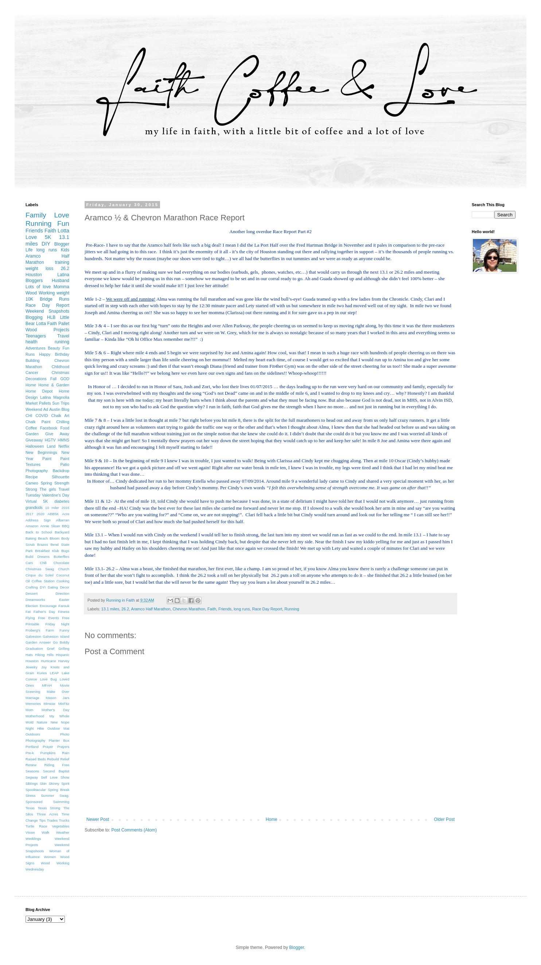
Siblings (32, 783)
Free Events (48, 618)
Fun (63, 223)
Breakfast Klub (47, 551)
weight (63, 293)
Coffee (31, 428)
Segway (32, 777)
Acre (65, 514)
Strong (31, 489)
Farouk (63, 606)
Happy (44, 354)
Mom (29, 710)
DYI (43, 587)
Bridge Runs (54, 299)
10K (29, 299)
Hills (50, 655)
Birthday (62, 354)
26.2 (125, 609)
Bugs (65, 551)
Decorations (36, 379)
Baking (31, 538)
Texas (30, 808)
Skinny (54, 783)
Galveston (33, 636)
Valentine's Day (55, 495)
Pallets (45, 403)
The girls (48, 489)
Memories (33, 704)
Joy (44, 667)
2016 (65, 508)
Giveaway (34, 440)
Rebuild (53, 759)
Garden (32, 434)
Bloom (54, 538)
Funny (64, 630)
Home (271, 819)
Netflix (63, 446)
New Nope (60, 722)
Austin (54, 409)
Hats (29, 655)
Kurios (42, 673)
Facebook (48, 428)
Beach (43, 538)
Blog (65, 409)
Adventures (36, 348)
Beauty (54, 348)
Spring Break (58, 790)
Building (32, 360)
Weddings (33, 839)
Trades (52, 820)
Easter (64, 600)
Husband (60, 280)
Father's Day (44, 612)
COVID (41, 415)
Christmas (60, 372)
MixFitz (63, 704)
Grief (50, 648)
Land (51, 446)
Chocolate (61, 563)
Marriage (32, 698)
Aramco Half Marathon (150, 609)
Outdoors (33, 734)
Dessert (32, 593)
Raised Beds (36, 759)
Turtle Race (36, 826)
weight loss (39, 268)
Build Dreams (38, 557)
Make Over (58, 692)
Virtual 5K (37, 501)
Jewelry (32, 667)
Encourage (48, 606)
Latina (45, 397)
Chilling (63, 422)
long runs (242, 609)
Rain (65, 753)
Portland (32, 747)
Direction (62, 593)
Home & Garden (53, 385)
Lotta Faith (46, 323)
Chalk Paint (38, 422)
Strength (61, 483)
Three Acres (47, 814)
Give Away (57, 434)
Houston (32, 661)
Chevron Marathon (188, 609)
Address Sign (38, 520)
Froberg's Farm (40, 630)
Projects (61, 329)
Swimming (61, 802)
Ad (45, 409)
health (32, 341)
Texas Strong (49, 808)
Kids (65, 249)
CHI (29, 415)
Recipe (32, 477)
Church (63, 569)
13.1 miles (110, 609)
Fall (53, 379)
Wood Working (40, 293)
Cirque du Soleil (40, 575)
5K (48, 237)
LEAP (54, 673)
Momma (61, 286)
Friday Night (57, 624)
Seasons (32, 771)
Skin (43, 783)
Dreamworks (35, 600)
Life (29, 249)
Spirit (65, 783)
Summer (47, 796)
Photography (35, 740)
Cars (29, 563)
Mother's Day (55, 710)
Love (61, 215)
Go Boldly (61, 642)
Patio (64, 464)
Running (291, 609)
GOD (64, 379)
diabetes (61, 501)
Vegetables (60, 826)
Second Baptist (56, 771)
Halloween (35, 446)
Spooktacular (36, 790)
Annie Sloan (50, 526)
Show (65, 777)
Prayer (48, 747)
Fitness (63, 612)
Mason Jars (57, 698)
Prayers (63, 747)
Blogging (34, 317)
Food (64, 428)
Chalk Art (60, 415)
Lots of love (38, 286)
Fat (28, 612)
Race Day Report (267, 609)
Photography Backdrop (47, 470)
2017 (29, 514)
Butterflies (61, 557)
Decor (64, 587)
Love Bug (48, 679)
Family (36, 215)
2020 (40, 514)
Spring (46, 483)
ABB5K (53, 514)
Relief (64, 759)
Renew (31, 765)
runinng (62, 341)
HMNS (63, 440)
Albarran (62, 520)
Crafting (32, 587)
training (62, 262)
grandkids (34, 507)
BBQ (65, 526)
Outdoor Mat (58, 728)
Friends (224, 609)
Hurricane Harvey (55, 661)
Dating (53, 587)
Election (32, 606)
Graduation (34, 648)
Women (50, 857)
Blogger (61, 244)
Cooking (63, 581)
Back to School (39, 532)
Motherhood (35, 716)
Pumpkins (48, 753)
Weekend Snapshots (47, 311)
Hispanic (62, 655)
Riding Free (56, 765)
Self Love (49, 777)
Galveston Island (56, 636)
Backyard (62, 532)
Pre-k (30, 753)
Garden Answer (38, 642)
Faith (211, 609)
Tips (42, 820)
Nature (42, 722)
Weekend (34, 409)
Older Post (444, 819)
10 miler (52, 508)
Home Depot (39, 391)
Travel (63, 336)
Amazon (32, 526)
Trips (65, 403)
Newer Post (97, 819)
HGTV (50, 440)
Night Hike (35, 728)
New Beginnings (41, 452)
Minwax (50, 704)
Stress (30, 796)
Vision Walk (37, 832)
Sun (55, 403)
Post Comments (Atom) (134, 830)
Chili (43, 563)
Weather (62, 832)
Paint (46, 458)
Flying (30, 618)
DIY (46, 244)
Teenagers (36, 336)
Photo (64, 734)
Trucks (64, 820)
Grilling (63, 648)
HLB (51, 317)
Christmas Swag (40, 569)
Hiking (40, 655)
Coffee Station (43, 581)
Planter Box (59, 740)
